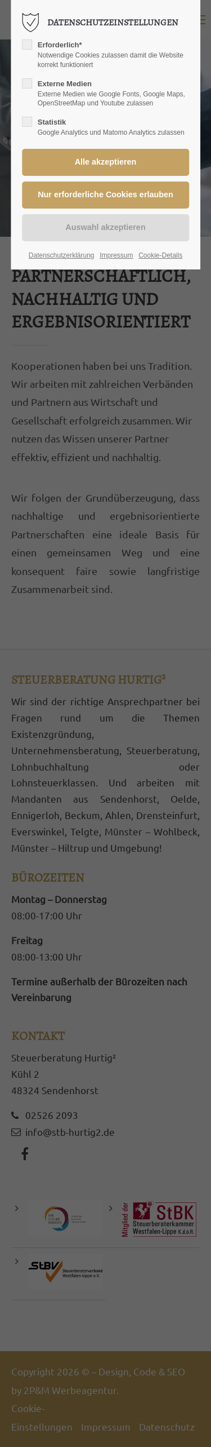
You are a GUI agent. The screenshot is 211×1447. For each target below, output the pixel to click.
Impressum (116, 255)
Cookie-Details (160, 255)
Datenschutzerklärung (62, 255)
